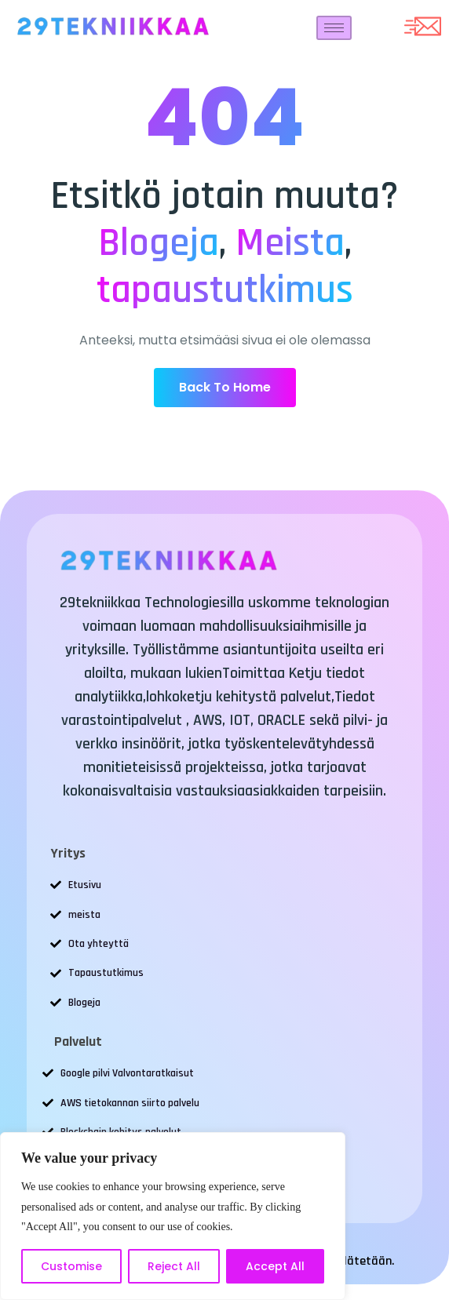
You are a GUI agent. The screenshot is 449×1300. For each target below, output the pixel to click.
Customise (71, 1266)
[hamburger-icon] (334, 28)
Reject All (174, 1266)
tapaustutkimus (225, 290)
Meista (290, 243)
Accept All (275, 1266)
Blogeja (158, 243)
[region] (172, 1216)
